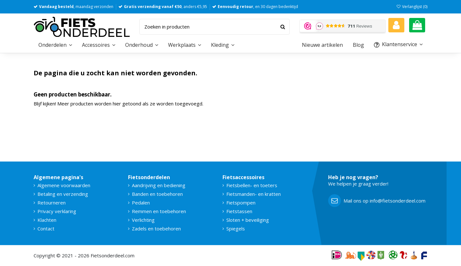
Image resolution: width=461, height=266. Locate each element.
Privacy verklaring (56, 211)
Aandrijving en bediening (158, 185)
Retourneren (51, 202)
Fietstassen (239, 211)
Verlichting (143, 220)
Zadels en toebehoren (156, 228)
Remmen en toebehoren (159, 211)
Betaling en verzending (62, 194)
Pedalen (141, 202)
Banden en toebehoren (157, 194)
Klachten (46, 220)
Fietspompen (240, 202)
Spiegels (235, 228)
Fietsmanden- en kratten (253, 194)
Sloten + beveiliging (247, 220)
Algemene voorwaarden (63, 185)
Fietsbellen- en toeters (251, 185)
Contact (45, 228)
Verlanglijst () (411, 6)
